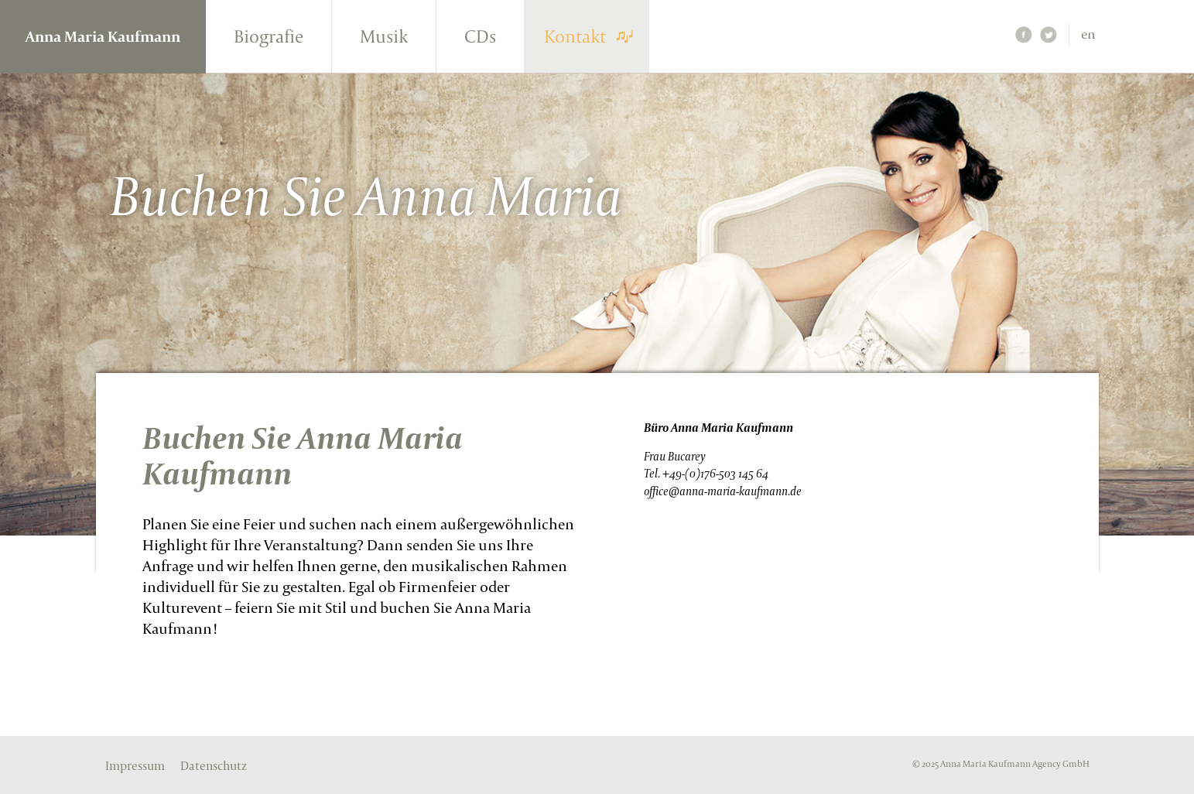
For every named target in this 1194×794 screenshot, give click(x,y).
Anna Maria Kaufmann (103, 36)
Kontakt (575, 36)
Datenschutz (213, 766)
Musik (384, 36)
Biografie (268, 36)
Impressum (135, 766)
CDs (480, 36)
